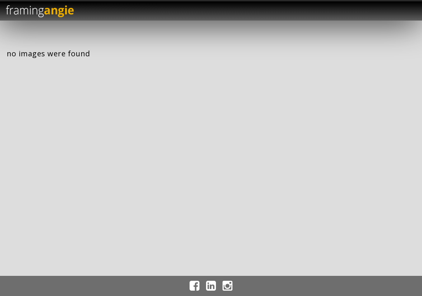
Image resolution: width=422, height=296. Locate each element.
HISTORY (380, 103)
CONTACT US (380, 186)
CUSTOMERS (380, 144)
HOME (380, 75)
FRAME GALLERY (380, 117)
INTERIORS (380, 158)
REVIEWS (379, 130)
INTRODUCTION (380, 89)
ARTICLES (380, 172)
